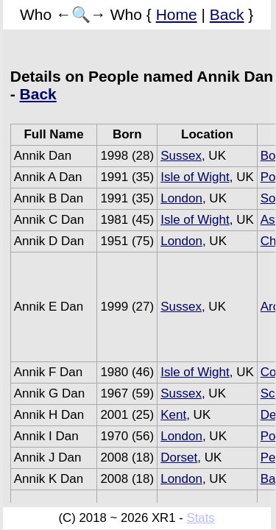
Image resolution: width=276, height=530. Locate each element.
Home (176, 14)
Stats (200, 518)
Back (227, 14)
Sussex (181, 156)
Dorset (178, 457)
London (181, 198)
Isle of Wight (195, 177)
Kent (173, 415)
